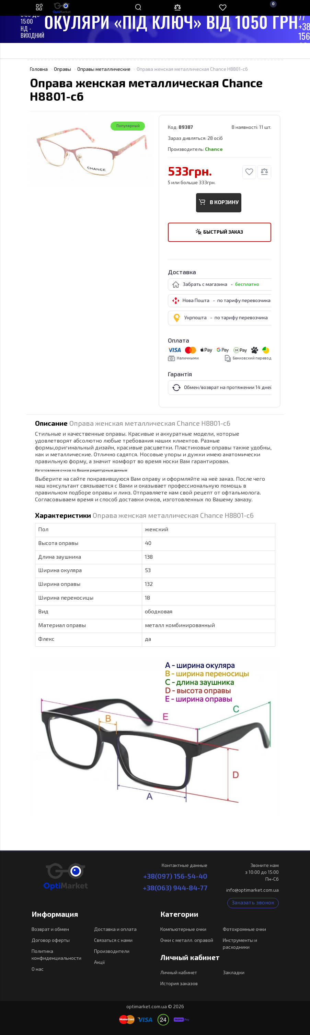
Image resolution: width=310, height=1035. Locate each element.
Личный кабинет (178, 972)
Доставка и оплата (115, 929)
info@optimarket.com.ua (252, 890)
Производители (111, 951)
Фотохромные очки (244, 929)
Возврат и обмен (50, 929)
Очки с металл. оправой (186, 940)
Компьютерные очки (183, 929)
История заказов (179, 983)
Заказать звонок (253, 903)
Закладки (233, 972)
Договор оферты (51, 940)
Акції (99, 962)
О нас (38, 969)
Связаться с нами (113, 940)
